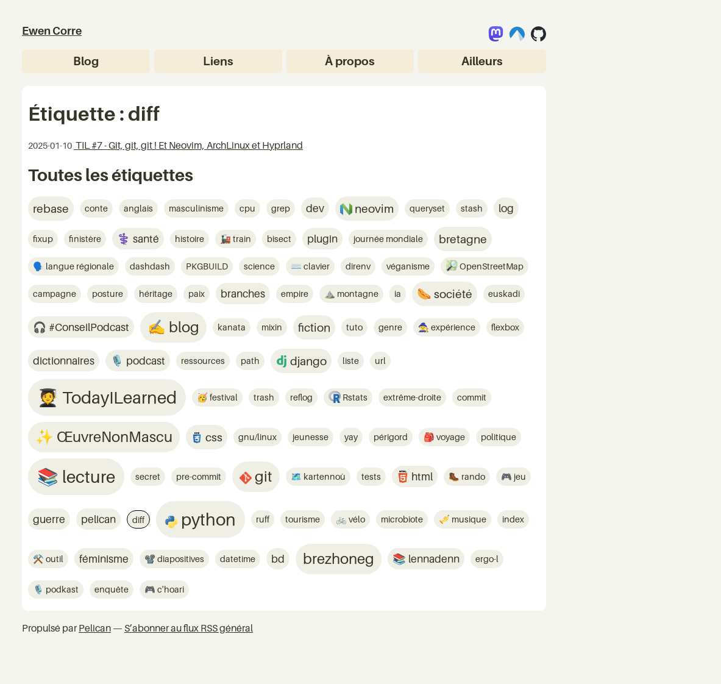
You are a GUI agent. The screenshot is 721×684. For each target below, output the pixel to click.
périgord (391, 437)
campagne (54, 293)
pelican (98, 519)
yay (351, 437)
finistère (85, 238)
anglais (138, 208)
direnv (358, 266)
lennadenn (433, 558)
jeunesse (311, 437)
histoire (189, 238)
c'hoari (169, 589)
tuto (354, 327)
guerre (49, 519)
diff (138, 520)
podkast (61, 589)
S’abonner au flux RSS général (188, 628)
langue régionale (79, 266)
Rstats (354, 397)
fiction (314, 327)
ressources (203, 360)
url (380, 360)
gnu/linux (257, 437)
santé (144, 238)
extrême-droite (412, 397)
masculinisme (196, 208)
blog (182, 327)
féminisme (104, 558)
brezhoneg (338, 559)
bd (278, 558)
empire (294, 293)
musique (468, 519)
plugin (322, 238)
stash (472, 208)
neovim (373, 208)
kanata (232, 327)
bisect (279, 238)
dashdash (150, 266)
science (259, 266)
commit (471, 397)
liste (351, 360)
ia (397, 293)
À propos (350, 61)
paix (196, 293)
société (452, 294)
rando (472, 476)
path (250, 360)
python (206, 519)
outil (53, 559)
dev (315, 208)
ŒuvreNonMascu (113, 437)
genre (390, 327)
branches (243, 293)
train (241, 238)
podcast (144, 360)
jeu (519, 476)
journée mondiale (388, 238)
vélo (356, 519)
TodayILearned (118, 397)
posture (107, 293)
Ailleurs (482, 61)
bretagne (463, 239)
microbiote (402, 519)
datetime (237, 559)
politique (498, 437)
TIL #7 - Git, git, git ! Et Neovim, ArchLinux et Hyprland (188, 145)
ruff (262, 519)
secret (147, 476)
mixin (271, 327)
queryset (427, 208)
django (307, 361)
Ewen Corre (52, 30)
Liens (218, 61)
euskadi (504, 293)
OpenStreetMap (491, 266)
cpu (247, 208)
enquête (111, 589)
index (513, 519)
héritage (155, 293)
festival (223, 397)
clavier (316, 266)
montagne (356, 293)
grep (280, 208)
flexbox (505, 327)
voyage (450, 437)
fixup (43, 238)
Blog (86, 61)
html (421, 476)
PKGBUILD (207, 266)
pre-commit (198, 476)
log (506, 208)
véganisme (408, 266)
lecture (87, 476)
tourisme (302, 519)
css (212, 437)
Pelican (95, 628)
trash (264, 397)
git (262, 476)
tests (371, 476)
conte (96, 208)
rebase (51, 208)
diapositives (179, 559)
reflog (301, 397)
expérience (452, 327)
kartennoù (324, 476)
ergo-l (487, 559)
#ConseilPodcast (87, 327)
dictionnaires (63, 360)
